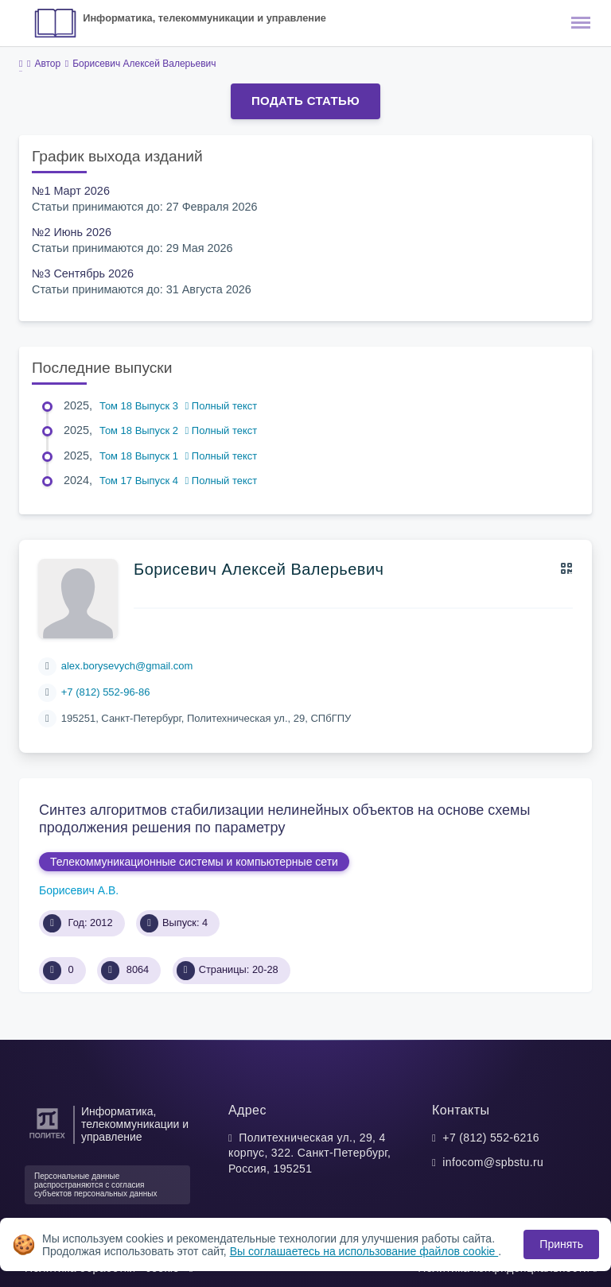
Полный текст (221, 406)
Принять (561, 1244)
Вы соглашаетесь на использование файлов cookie (364, 1251)
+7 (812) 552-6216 (490, 1137)
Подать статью (305, 100)
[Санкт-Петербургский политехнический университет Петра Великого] (47, 1139)
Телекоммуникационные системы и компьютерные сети (194, 861)
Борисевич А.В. (79, 890)
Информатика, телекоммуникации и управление (204, 18)
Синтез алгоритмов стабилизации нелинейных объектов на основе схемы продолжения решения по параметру (284, 818)
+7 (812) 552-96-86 (105, 692)
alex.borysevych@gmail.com (127, 666)
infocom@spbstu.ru (492, 1162)
